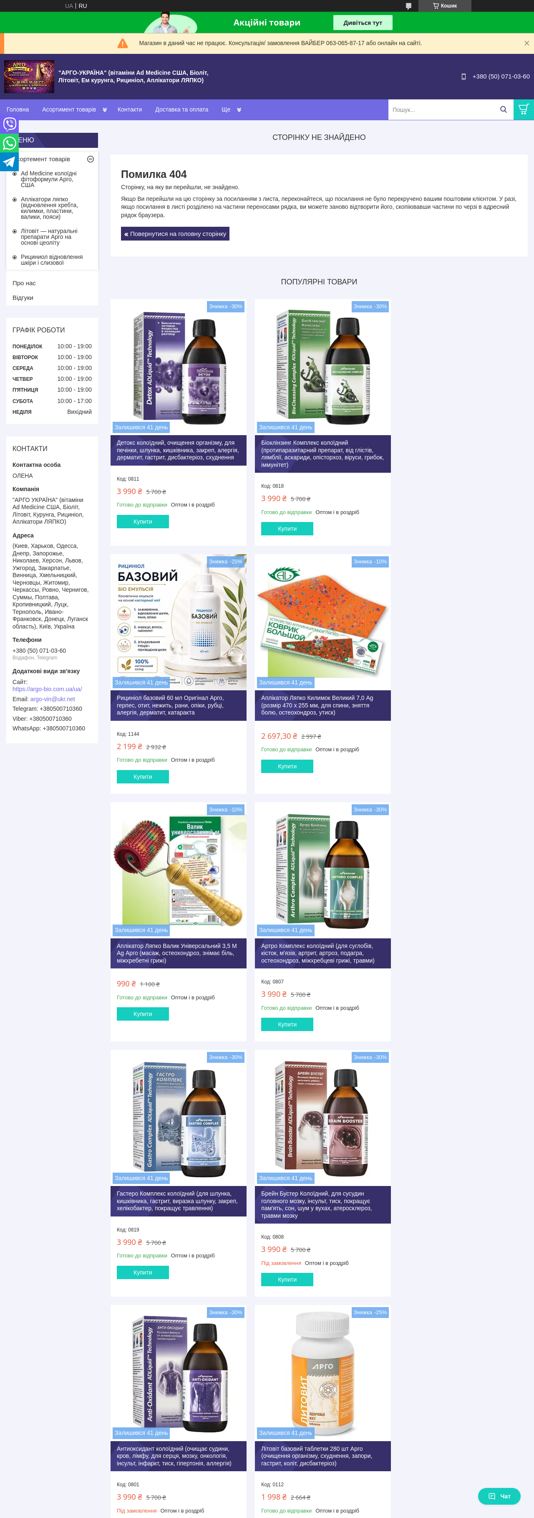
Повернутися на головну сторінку (178, 233)
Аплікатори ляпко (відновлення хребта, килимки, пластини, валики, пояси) (49, 208)
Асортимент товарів (69, 109)
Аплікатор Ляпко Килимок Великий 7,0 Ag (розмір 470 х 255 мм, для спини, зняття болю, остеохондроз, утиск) (173, 697)
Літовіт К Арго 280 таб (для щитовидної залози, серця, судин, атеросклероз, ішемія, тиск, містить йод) (457, 1192)
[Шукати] (503, 109)
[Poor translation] (30, 1396)
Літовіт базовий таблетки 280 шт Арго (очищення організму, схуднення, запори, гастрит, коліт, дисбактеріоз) (172, 1192)
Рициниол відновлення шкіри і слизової (52, 259)
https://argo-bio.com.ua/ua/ (47, 689)
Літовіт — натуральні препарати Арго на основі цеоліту (49, 237)
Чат (499, 1496)
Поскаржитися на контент (350, 1348)
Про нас (24, 282)
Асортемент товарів (41, 158)
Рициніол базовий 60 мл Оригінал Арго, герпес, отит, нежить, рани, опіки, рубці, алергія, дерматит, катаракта (451, 446)
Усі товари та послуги (316, 1303)
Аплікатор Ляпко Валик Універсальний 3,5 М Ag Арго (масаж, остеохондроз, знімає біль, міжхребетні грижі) (314, 697)
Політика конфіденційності (415, 1348)
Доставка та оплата (181, 109)
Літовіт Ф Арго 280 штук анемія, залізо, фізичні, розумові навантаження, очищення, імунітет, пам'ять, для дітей (316, 1192)
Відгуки (23, 297)
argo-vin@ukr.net (52, 699)
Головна (18, 109)
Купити (143, 525)
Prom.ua (306, 1340)
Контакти (130, 109)
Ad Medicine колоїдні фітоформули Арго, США (49, 179)
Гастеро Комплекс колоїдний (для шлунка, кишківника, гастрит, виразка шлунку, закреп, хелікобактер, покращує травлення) (175, 940)
